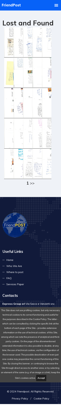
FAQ (9, 279)
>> (32, 183)
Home (9, 261)
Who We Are (14, 267)
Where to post (14, 273)
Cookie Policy (41, 401)
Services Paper (15, 285)
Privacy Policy (20, 401)
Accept (41, 378)
